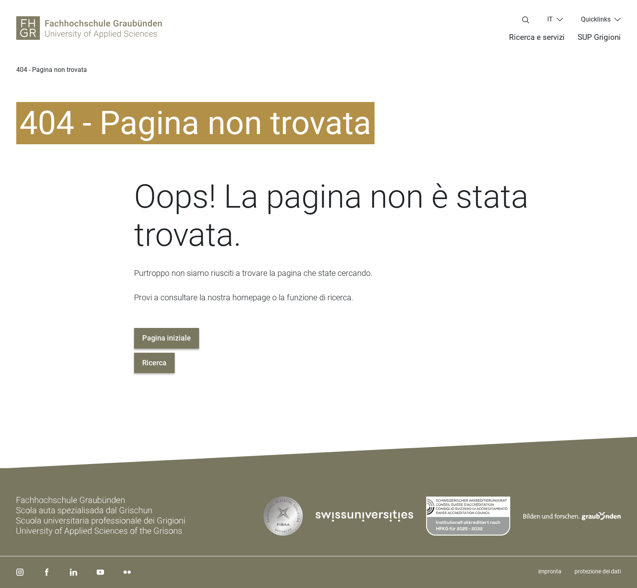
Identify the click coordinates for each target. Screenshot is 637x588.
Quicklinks (596, 19)
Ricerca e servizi (537, 37)
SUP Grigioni (599, 37)
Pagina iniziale (166, 338)
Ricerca (154, 362)
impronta (549, 571)
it (550, 19)
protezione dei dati (597, 571)
